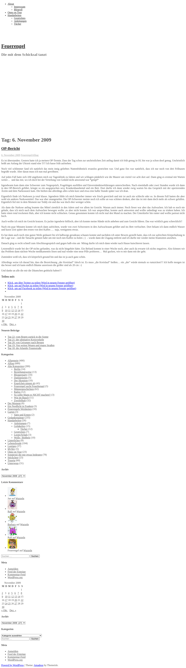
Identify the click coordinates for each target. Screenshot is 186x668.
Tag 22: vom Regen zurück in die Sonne (28, 336)
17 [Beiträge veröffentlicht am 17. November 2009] (6, 314)
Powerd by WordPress (12, 665)
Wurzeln (19, 498)
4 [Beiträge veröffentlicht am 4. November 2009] (8, 307)
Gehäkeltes (19, 426)
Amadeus (38, 665)
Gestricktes (19, 18)
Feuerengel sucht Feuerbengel (29, 386)
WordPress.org (15, 577)
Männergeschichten (24, 389)
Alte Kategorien (16, 366)
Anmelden (13, 568)
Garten (11, 412)
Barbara (12, 524)
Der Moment (14, 403)
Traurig (11, 460)
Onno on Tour (15, 12)
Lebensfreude (14, 443)
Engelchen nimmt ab (24, 383)
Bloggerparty (20, 374)
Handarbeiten (14, 15)
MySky (11, 449)
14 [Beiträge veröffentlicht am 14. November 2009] (19, 310)
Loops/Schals (21, 434)
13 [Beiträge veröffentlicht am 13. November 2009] (15, 310)
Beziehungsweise (23, 372)
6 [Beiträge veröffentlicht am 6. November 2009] (15, 307)
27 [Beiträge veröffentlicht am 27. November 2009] (15, 317)
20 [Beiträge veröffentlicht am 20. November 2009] (15, 314)
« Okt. (4, 324)
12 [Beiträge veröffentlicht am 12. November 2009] (12, 310)
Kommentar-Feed (17, 574)
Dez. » (13, 324)
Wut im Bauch (21, 397)
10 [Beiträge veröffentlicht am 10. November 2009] (6, 310)
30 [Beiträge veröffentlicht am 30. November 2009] (3, 321)
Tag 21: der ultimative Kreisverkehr (26, 339)
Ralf (10, 511)
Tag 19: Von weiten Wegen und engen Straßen (31, 345)
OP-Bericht (10, 148)
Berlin (17, 369)
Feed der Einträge (17, 571)
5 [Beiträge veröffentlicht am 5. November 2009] (12, 307)
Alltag (35, 155)
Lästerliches (14, 440)
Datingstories (20, 377)
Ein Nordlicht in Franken (20, 406)
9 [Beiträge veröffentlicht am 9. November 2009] (2, 310)
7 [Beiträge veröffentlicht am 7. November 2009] (18, 307)
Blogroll (18, 9)
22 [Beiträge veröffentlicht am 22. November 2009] (22, 314)
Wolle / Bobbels (22, 437)
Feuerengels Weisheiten (20, 409)
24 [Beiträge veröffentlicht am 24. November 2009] (6, 317)
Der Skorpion (21, 380)
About (11, 4)
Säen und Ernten (22, 414)
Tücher (17, 24)
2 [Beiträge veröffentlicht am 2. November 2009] (2, 307)
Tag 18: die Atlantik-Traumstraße (24, 348)
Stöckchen (13, 457)
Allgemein (13, 360)
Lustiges (12, 446)
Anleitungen (20, 21)
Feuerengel (13, 46)
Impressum (19, 6)
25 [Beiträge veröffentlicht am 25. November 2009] (9, 317)
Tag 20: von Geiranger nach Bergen (26, 342)
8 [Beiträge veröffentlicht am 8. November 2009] (21, 307)
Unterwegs (13, 463)
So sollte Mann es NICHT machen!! (32, 394)
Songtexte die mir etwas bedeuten (25, 454)
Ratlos (17, 392)
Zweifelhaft (20, 400)
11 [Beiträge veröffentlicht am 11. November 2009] (9, 310)
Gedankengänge (16, 417)
